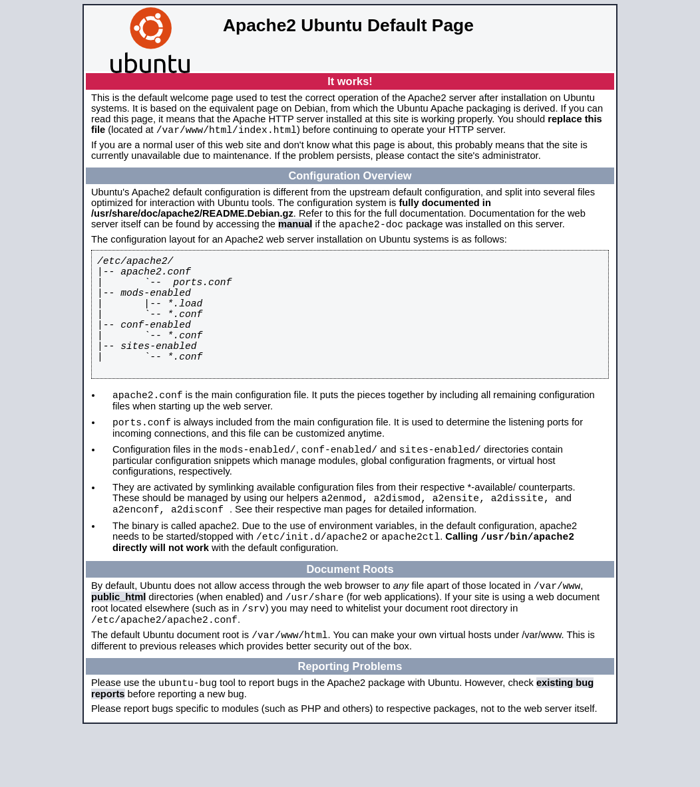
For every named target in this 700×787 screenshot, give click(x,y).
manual (295, 228)
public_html (118, 646)
